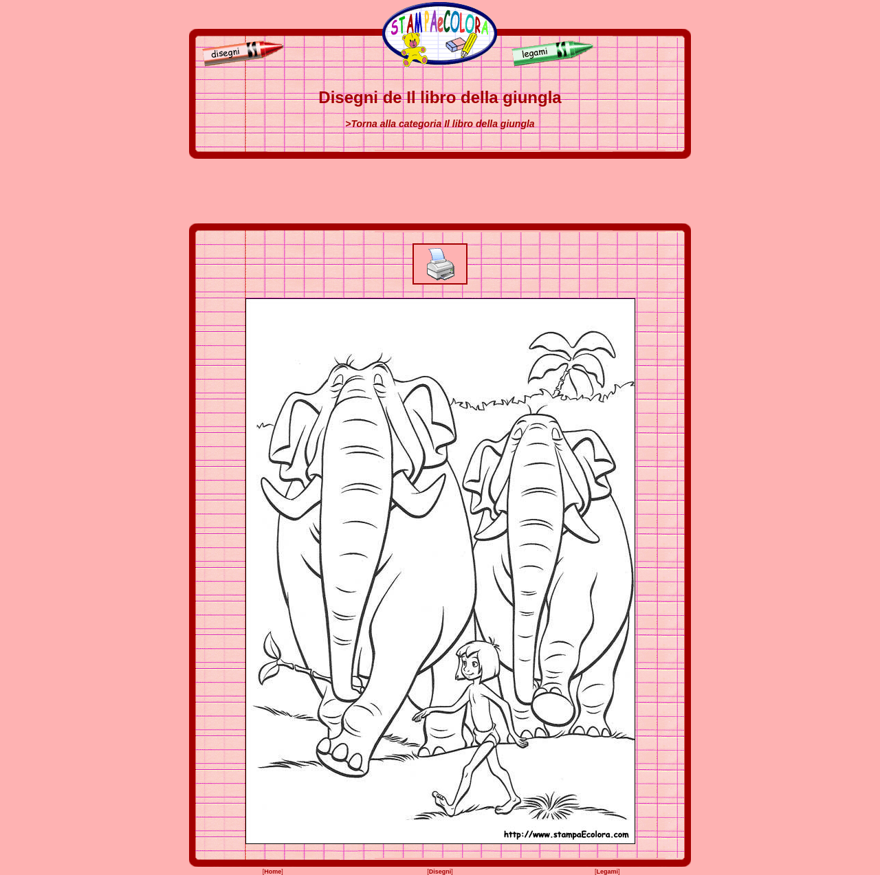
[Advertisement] (440, 191)
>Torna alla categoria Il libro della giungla (439, 123)
